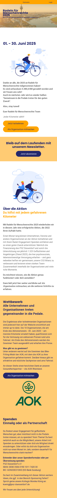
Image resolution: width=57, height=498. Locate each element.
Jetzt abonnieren (29, 154)
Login (50, 2)
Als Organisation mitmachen (21, 129)
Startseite (26, 2)
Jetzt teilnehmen (16, 123)
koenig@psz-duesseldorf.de (16, 484)
